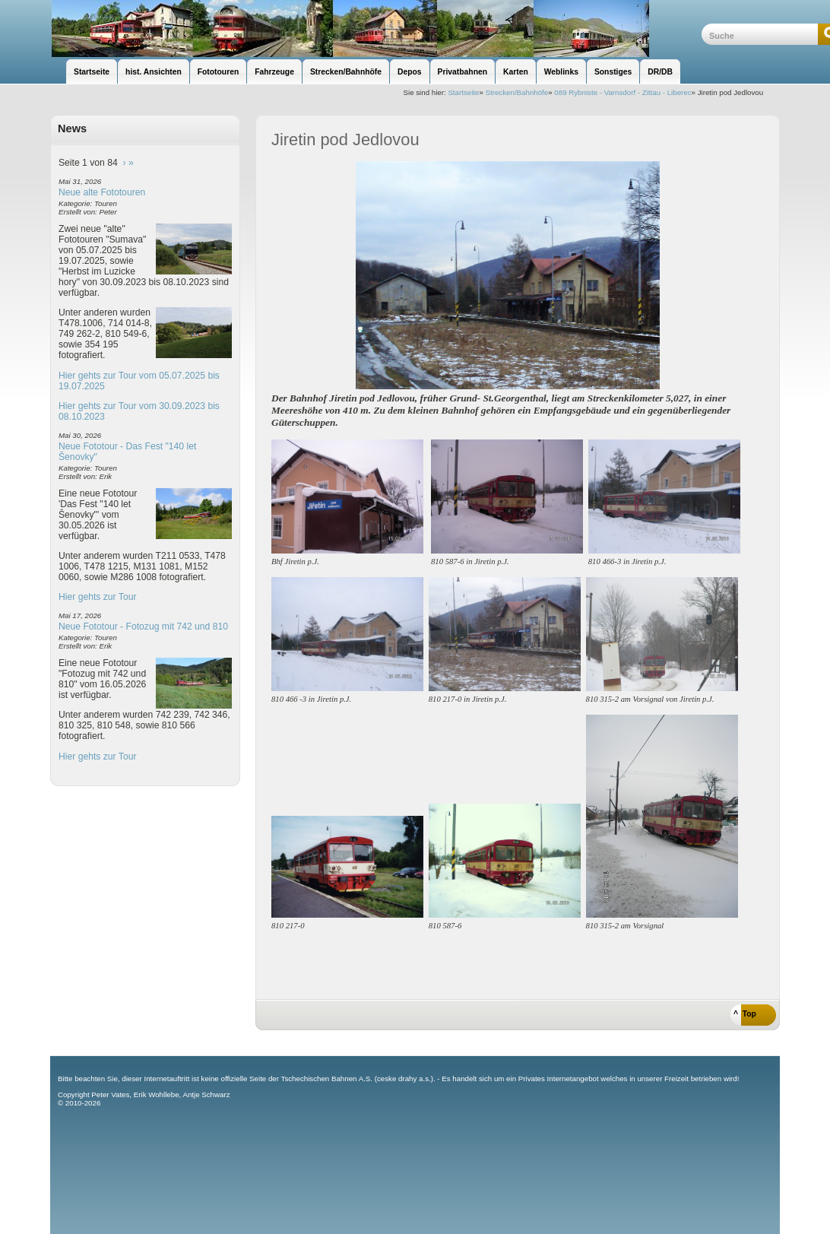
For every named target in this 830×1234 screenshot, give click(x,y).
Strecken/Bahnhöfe (517, 92)
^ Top (744, 1014)
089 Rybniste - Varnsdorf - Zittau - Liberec (622, 92)
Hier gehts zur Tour (97, 597)
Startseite (463, 92)
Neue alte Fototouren (102, 192)
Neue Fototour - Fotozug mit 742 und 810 (143, 626)
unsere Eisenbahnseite (376, 28)
